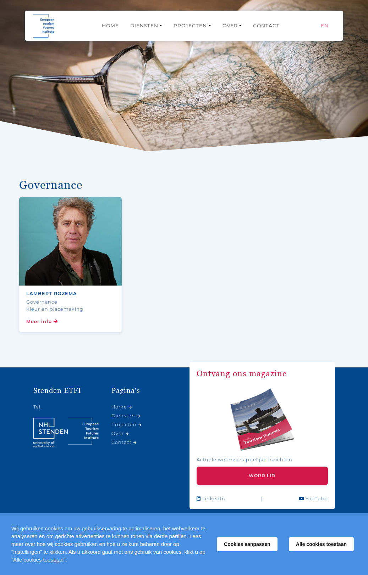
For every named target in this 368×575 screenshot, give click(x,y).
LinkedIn (211, 498)
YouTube (313, 498)
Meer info (42, 321)
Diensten (144, 25)
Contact (266, 25)
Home (110, 25)
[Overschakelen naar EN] (324, 25)
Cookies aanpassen (247, 544)
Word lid (262, 475)
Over (230, 25)
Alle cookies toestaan (321, 544)
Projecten (190, 25)
